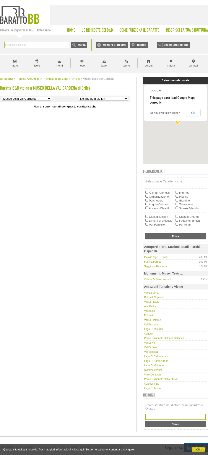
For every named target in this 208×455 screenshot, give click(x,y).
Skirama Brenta (153, 370)
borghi (149, 65)
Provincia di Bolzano (55, 78)
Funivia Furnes (152, 261)
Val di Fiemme (152, 320)
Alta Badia (150, 306)
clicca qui (78, 449)
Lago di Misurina (154, 329)
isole (37, 65)
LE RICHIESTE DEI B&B (97, 30)
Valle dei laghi (152, 374)
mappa (141, 44)
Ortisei (76, 78)
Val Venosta (151, 351)
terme (126, 65)
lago (104, 65)
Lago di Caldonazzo (155, 356)
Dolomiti (148, 315)
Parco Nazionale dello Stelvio (161, 379)
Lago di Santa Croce (156, 360)
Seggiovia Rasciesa (155, 266)
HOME (71, 30)
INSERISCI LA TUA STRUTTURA (187, 30)
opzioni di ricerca (114, 44)
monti (59, 65)
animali (193, 65)
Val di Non (150, 342)
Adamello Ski (151, 383)
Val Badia (149, 310)
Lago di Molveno (154, 365)
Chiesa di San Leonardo (158, 279)
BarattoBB (6, 78)
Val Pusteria (151, 324)
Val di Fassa (151, 301)
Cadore (148, 333)
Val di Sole (150, 347)
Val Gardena (151, 292)
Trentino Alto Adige (28, 78)
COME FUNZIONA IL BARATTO (139, 30)
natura (171, 65)
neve (82, 65)
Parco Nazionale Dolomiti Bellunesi (164, 338)
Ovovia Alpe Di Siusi (155, 257)
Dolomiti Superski (154, 297)
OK (198, 449)
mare (14, 65)
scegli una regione (176, 44)
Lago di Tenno (152, 388)
